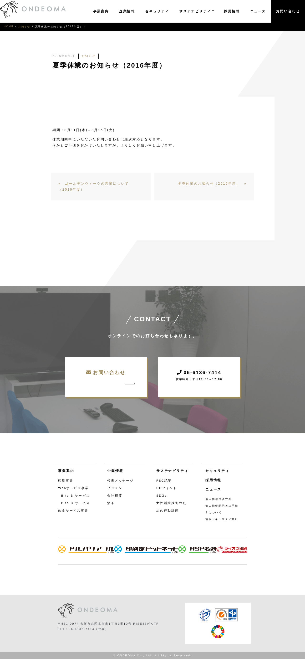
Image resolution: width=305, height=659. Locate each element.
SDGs (161, 495)
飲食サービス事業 (73, 510)
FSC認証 (164, 480)
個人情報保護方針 (218, 499)
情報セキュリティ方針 (221, 519)
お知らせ (24, 26)
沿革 (111, 503)
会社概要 (114, 495)
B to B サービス (75, 495)
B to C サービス (75, 503)
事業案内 (101, 11)
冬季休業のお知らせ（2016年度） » (212, 183)
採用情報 (232, 11)
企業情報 (127, 11)
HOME (9, 26)
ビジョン (114, 488)
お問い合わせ (288, 11)
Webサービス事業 (73, 488)
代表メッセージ (120, 480)
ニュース (258, 11)
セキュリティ (157, 11)
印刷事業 (65, 480)
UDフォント (166, 488)
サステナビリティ (172, 471)
